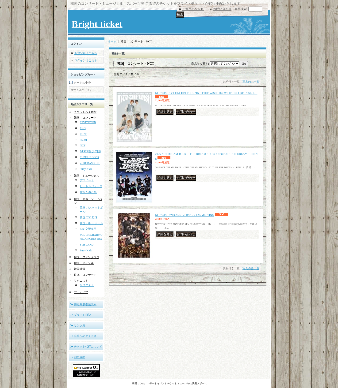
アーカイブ (81, 292)
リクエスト (81, 280)
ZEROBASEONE (90, 163)
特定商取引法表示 (85, 304)
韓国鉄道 (79, 269)
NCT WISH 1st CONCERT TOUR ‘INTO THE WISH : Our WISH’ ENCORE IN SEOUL (206, 93)
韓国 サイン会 (84, 263)
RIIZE (83, 134)
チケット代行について (88, 346)
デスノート (87, 180)
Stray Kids (86, 169)
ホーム (112, 41)
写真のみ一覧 (250, 81)
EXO (83, 128)
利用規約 (79, 357)
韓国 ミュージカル (86, 175)
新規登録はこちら (85, 53)
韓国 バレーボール (91, 223)
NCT (82, 145)
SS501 (83, 140)
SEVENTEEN (88, 122)
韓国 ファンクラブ (86, 257)
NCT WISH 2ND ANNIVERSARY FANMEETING (184, 215)
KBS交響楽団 (88, 229)
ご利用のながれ (193, 9)
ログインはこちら (85, 60)
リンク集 (79, 325)
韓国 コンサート (85, 117)
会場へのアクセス (85, 336)
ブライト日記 (82, 315)
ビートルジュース (91, 186)
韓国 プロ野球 (88, 217)
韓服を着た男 (88, 192)
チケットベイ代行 (85, 112)
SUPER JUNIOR (89, 157)
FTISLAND (86, 244)
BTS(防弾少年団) (90, 151)
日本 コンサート (85, 274)
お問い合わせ (222, 9)
